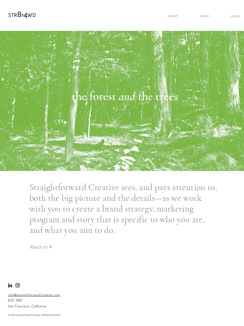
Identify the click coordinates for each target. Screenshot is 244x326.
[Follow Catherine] (17, 285)
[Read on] (40, 247)
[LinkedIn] (10, 285)
